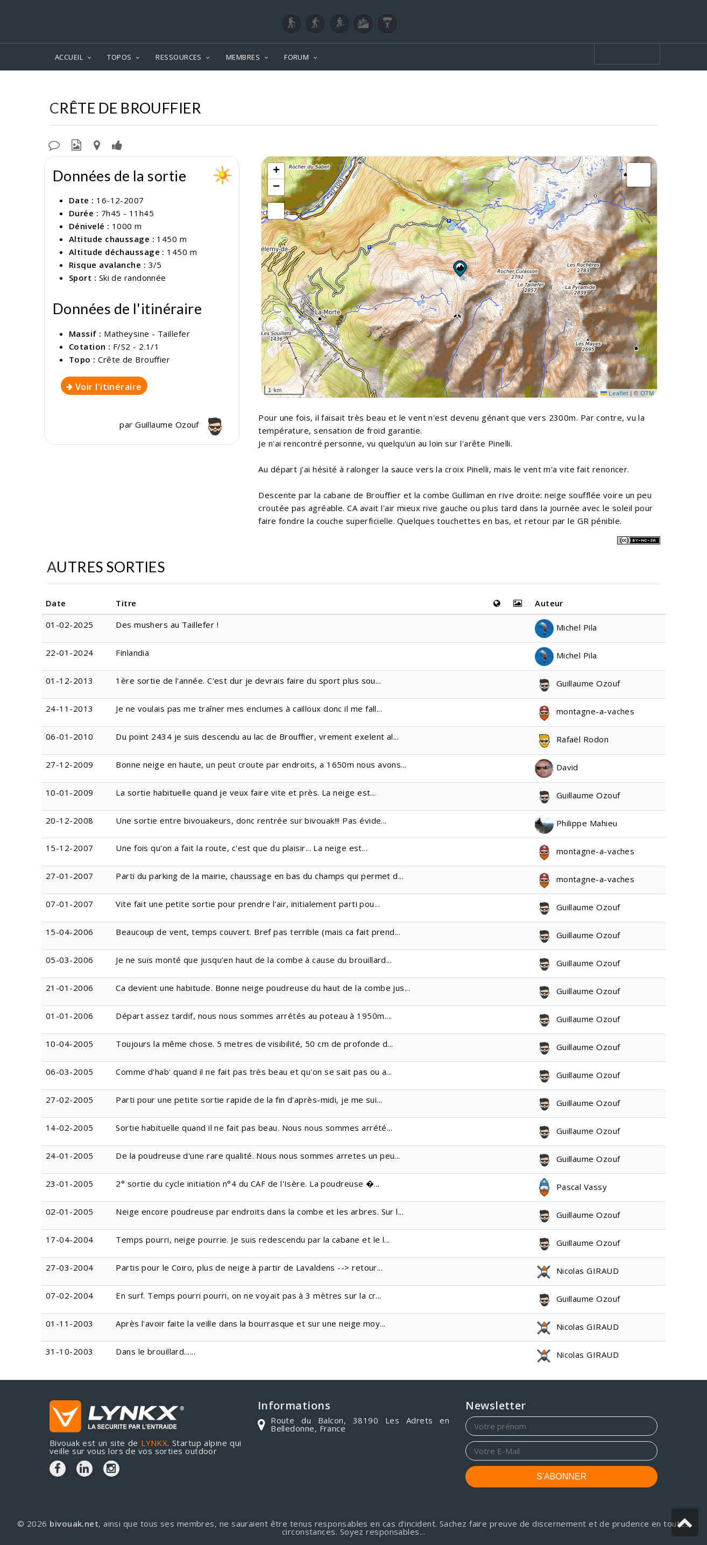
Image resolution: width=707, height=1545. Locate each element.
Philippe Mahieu (576, 823)
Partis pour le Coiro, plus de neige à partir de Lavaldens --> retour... (249, 1267)
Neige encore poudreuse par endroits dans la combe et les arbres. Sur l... (260, 1211)
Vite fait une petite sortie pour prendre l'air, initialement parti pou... (248, 903)
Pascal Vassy (571, 1186)
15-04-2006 (70, 931)
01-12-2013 (70, 680)
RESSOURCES (178, 57)
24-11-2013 (70, 708)
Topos (426, 86)
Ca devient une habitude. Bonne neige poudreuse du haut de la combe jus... (263, 987)
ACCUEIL (69, 57)
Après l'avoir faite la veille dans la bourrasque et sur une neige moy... (250, 1323)
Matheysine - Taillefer (501, 86)
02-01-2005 (70, 1211)
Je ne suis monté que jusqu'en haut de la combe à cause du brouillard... (254, 959)
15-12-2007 (70, 847)
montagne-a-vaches (584, 711)
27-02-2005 (70, 1099)
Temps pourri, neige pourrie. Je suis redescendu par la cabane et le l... (253, 1239)
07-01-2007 (70, 903)
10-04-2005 (70, 1043)
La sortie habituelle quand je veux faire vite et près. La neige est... (246, 792)
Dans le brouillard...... (155, 1351)
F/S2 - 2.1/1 (136, 346)
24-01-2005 (70, 1155)
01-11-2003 (70, 1323)
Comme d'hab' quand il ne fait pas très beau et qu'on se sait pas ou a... (254, 1071)
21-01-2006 (70, 987)
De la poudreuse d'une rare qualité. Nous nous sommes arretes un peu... (258, 1155)
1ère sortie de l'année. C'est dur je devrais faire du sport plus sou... (248, 680)
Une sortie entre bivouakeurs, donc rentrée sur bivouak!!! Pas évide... (251, 820)
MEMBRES (243, 57)
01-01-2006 (70, 1015)
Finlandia (132, 652)
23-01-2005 (70, 1183)
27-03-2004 (70, 1267)
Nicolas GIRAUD (577, 1270)
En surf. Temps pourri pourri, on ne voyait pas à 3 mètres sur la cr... (248, 1295)
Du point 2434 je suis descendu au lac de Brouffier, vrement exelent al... (257, 736)
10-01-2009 (70, 792)
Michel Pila (566, 627)
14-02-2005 (70, 1127)
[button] (459, 268)
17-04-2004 (70, 1239)
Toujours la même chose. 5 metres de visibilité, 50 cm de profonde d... (254, 1043)
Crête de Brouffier (602, 86)
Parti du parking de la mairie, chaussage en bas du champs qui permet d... (260, 875)
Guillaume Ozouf (181, 424)
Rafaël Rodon (572, 739)
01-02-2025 (70, 624)
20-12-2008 (70, 820)
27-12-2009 (70, 764)
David (556, 767)
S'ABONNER (561, 1476)
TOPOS (119, 57)
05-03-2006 (70, 959)
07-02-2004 (70, 1295)
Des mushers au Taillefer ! (167, 624)
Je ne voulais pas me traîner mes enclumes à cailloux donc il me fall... (249, 708)
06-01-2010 (70, 736)
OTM (647, 393)
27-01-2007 (70, 875)
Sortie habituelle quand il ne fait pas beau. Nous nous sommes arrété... (254, 1127)
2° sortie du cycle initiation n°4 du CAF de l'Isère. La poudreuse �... (248, 1183)
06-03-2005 (70, 1071)
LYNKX (154, 1442)
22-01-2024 (70, 652)
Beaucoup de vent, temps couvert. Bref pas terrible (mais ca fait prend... (258, 931)
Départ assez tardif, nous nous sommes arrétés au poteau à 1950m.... (254, 1015)
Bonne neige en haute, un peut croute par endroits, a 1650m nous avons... (261, 764)
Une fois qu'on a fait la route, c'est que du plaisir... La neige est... (241, 847)
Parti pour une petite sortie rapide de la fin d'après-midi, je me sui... (249, 1099)
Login (604, 10)
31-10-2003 (70, 1351)
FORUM (296, 57)
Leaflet (614, 393)
